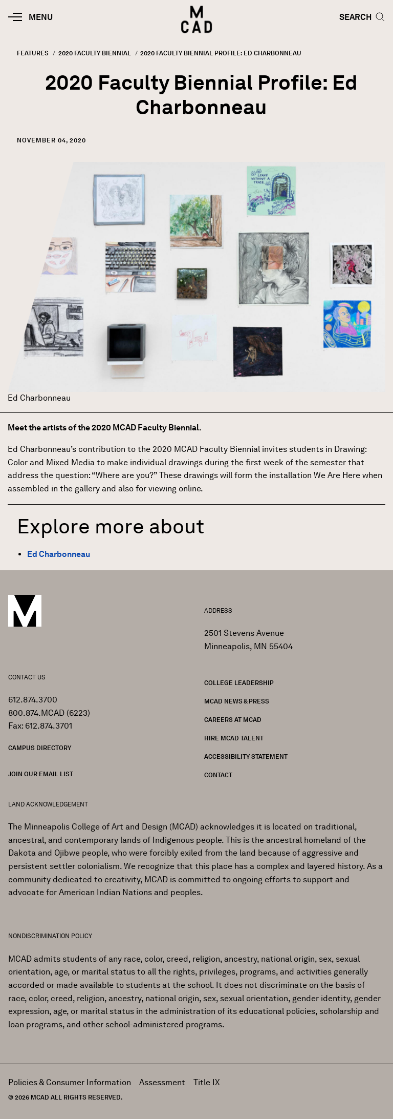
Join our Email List (40, 774)
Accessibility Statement (246, 756)
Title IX (206, 1082)
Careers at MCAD (232, 719)
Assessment (162, 1082)
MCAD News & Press (236, 701)
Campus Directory (39, 748)
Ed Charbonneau (58, 554)
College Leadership (239, 683)
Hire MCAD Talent (234, 738)
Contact (218, 775)
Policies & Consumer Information (69, 1082)
